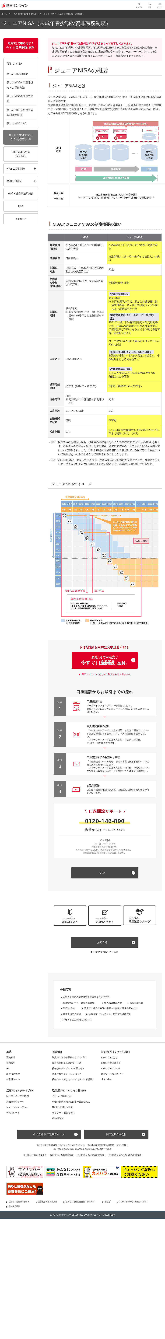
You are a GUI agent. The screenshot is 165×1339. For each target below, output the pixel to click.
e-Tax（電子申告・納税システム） (133, 1202)
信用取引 (10, 1063)
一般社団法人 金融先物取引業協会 (90, 1155)
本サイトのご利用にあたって (77, 1019)
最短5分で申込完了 (105, 661)
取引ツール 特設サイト (112, 1074)
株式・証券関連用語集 (21, 193)
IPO (8, 1068)
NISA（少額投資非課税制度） (25, 14)
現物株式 (10, 1057)
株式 (8, 1051)
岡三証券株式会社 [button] (116, 1134)
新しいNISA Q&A (16, 123)
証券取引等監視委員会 (47, 1202)
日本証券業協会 (39, 1155)
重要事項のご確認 (72, 1014)
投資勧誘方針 (136, 1002)
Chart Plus (106, 1079)
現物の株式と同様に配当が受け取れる (71, 1101)
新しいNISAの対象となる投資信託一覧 (21, 137)
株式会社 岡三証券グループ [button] (48, 1134)
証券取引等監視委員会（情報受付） (81, 1202)
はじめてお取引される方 (106, 952)
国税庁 (107, 1202)
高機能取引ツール (15, 1101)
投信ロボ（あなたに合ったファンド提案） (73, 1079)
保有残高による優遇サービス (66, 1063)
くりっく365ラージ (110, 1068)
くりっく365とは (109, 1057)
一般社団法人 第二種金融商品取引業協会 (124, 1155)
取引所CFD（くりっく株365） (69, 1090)
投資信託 (57, 1051)
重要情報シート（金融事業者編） (79, 1002)
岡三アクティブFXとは (17, 1096)
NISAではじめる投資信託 (20, 153)
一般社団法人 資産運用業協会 (61, 1155)
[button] (139, 915)
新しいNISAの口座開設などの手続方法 (20, 85)
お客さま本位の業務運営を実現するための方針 (86, 997)
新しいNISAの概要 (17, 74)
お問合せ (102, 942)
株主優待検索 (13, 1074)
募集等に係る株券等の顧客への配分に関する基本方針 (111, 1008)
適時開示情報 (14, 1206)
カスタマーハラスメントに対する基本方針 (110, 1014)
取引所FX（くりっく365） (116, 1051)
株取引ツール (13, 1079)
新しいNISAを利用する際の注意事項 (20, 112)
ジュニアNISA (16, 168)
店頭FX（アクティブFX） (21, 1090)
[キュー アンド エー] (104, 872)
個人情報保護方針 (113, 1002)
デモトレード (13, 1112)
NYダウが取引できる (62, 1107)
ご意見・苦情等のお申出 (19, 1202)
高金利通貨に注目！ (111, 1063)
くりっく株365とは (61, 1096)
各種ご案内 (14, 181)
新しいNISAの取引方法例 (20, 99)
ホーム (4, 14)
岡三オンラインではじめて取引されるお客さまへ (105, 674)
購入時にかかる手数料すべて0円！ (69, 1057)
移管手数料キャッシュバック (66, 1074)
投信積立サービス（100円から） (68, 1068)
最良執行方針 (69, 1008)
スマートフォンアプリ (17, 1107)
